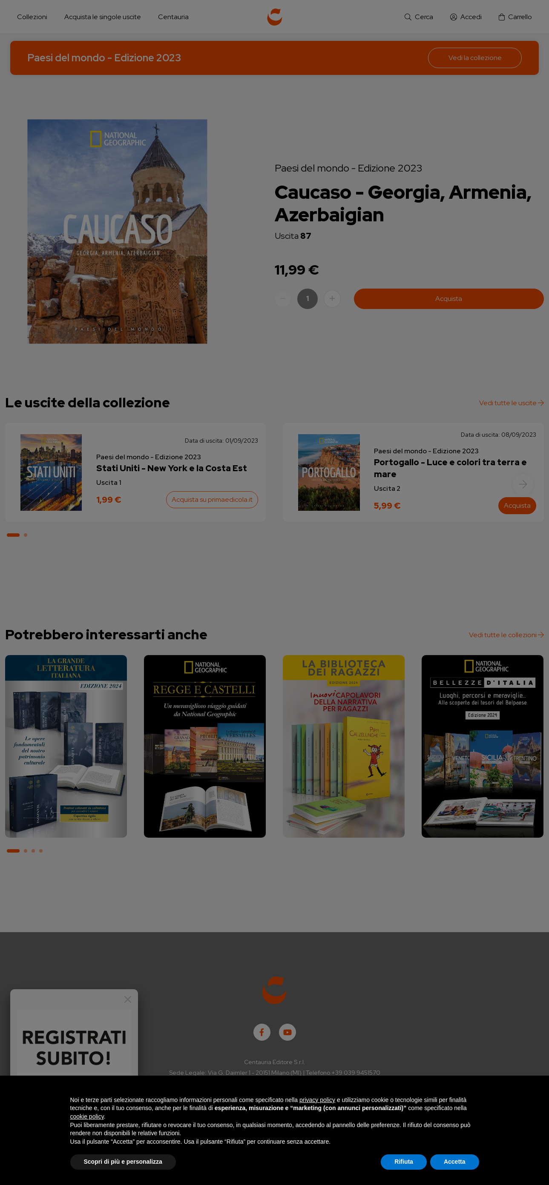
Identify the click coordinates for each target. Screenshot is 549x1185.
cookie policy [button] (87, 1116)
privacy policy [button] (317, 1099)
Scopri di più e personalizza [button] (123, 1161)
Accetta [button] (455, 1161)
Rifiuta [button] (403, 1161)
